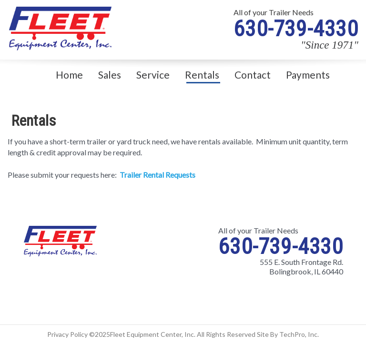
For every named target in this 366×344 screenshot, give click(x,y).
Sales (109, 75)
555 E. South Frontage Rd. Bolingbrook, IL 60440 (301, 266)
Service (153, 75)
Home (69, 75)
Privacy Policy (67, 334)
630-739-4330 (296, 28)
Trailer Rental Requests (157, 174)
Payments (308, 75)
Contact (252, 75)
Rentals (202, 75)
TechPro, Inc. (299, 334)
